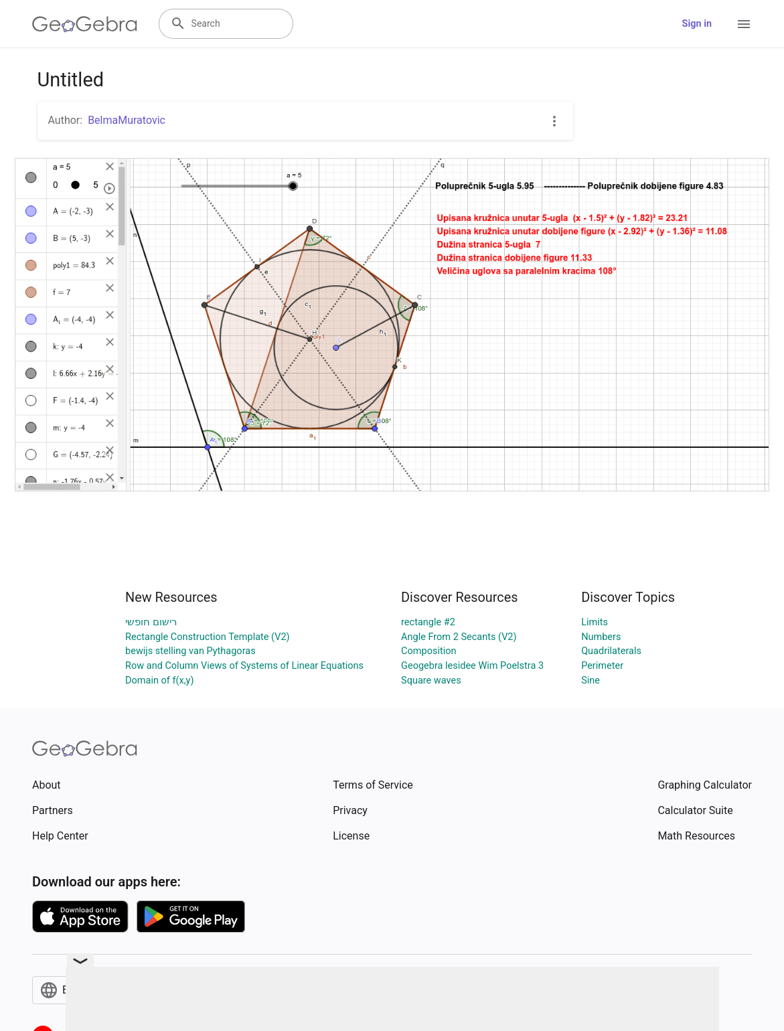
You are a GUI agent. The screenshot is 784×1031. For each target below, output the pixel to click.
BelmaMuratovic (126, 120)
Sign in (697, 23)
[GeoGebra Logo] (84, 24)
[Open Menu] (744, 24)
